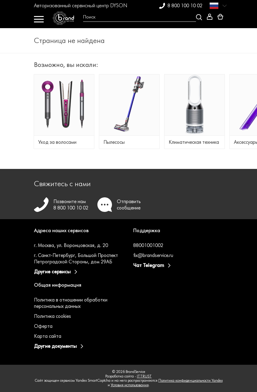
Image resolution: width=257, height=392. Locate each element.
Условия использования (130, 385)
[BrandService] (66, 19)
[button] (79, 234)
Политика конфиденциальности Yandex (190, 380)
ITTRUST (144, 376)
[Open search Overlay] (140, 17)
